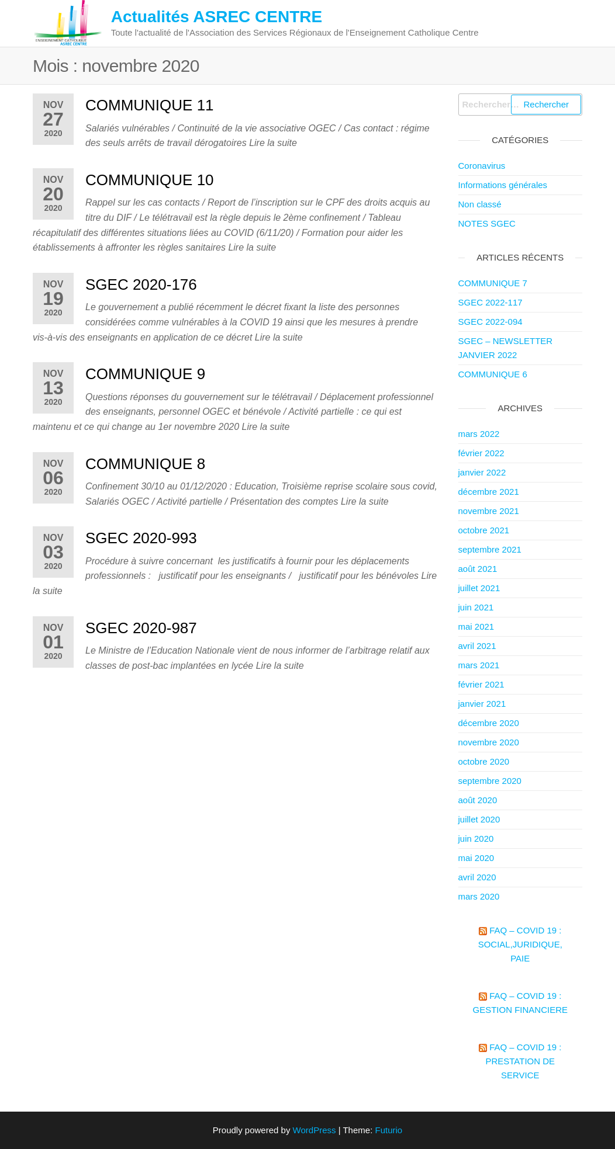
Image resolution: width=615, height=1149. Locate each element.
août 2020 (477, 800)
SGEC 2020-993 (141, 538)
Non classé (480, 204)
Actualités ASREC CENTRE (216, 17)
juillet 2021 (479, 588)
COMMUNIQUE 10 (149, 180)
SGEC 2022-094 (490, 322)
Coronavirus (482, 166)
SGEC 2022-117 (490, 302)
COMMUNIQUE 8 (145, 464)
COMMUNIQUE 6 (492, 374)
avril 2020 (477, 877)
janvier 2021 (482, 704)
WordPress (314, 1130)
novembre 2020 (488, 742)
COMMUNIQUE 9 (145, 374)
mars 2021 (479, 665)
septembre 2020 (489, 781)
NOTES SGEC (487, 223)
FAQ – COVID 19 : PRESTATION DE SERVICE (523, 1061)
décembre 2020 (488, 723)
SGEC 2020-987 (141, 628)
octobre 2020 (484, 761)
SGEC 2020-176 (141, 284)
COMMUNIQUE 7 (492, 283)
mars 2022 (479, 434)
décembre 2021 (488, 492)
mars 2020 (479, 896)
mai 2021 (476, 626)
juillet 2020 (479, 819)
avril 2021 (477, 646)
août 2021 (477, 569)
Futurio (388, 1130)
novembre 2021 (488, 511)
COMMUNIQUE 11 (149, 105)
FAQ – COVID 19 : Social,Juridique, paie (520, 944)
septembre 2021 (489, 549)
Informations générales (503, 185)
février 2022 (481, 453)
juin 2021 (476, 607)
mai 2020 (476, 858)
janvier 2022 (482, 472)
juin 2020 (476, 838)
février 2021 (481, 684)
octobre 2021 (484, 530)
